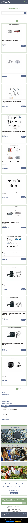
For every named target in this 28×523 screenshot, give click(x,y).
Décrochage (5, 407)
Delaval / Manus (5, 396)
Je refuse (12, 521)
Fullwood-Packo (5, 399)
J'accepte (7, 521)
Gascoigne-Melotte (6, 401)
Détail (23, 45)
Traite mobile (5, 417)
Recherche (25, 13)
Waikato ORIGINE (5, 421)
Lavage (4, 412)
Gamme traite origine (4, 4)
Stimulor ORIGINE (5, 419)
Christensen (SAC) (6, 394)
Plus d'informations (18, 521)
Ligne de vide (5, 414)
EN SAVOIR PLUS (14, 493)
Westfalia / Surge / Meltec (7, 403)
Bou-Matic (4, 392)
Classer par (3, 16)
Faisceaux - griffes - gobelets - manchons (10, 409)
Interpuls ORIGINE (5, 405)
